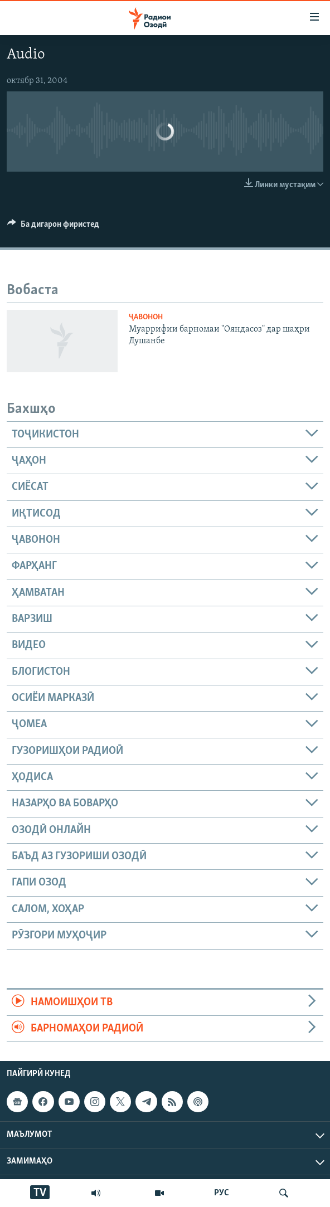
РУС (221, 1193)
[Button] (53, 226)
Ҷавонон (146, 317)
